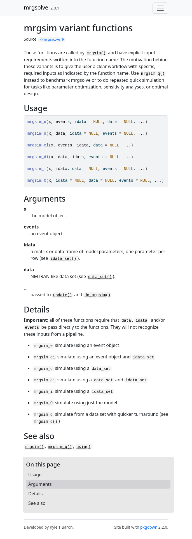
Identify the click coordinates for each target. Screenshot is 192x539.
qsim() (83, 447)
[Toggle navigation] (160, 8)
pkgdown (148, 527)
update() (62, 295)
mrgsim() (96, 53)
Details (35, 494)
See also (36, 503)
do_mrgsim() (97, 295)
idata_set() (63, 258)
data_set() (100, 277)
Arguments (40, 484)
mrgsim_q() (153, 73)
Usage (34, 475)
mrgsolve (36, 7)
